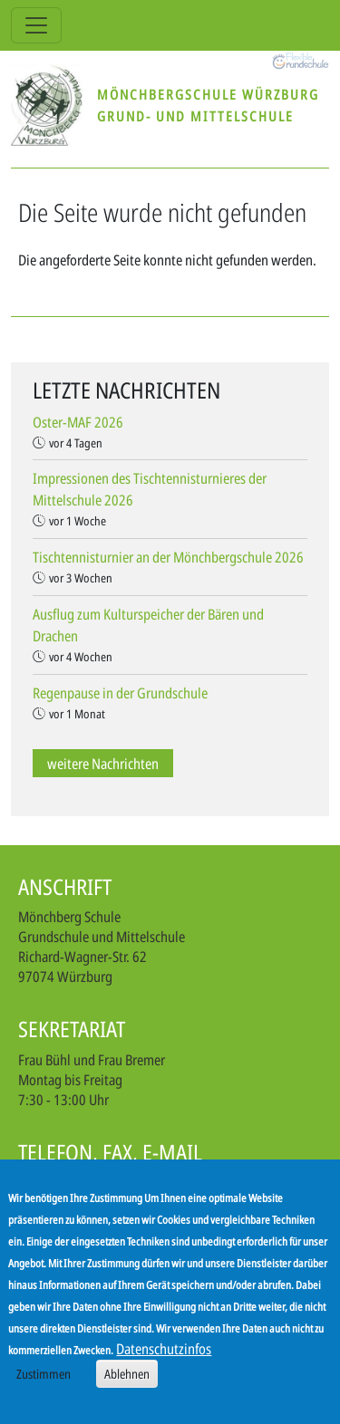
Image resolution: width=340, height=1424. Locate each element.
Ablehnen (127, 1373)
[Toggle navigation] (36, 25)
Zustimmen (43, 1373)
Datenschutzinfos (163, 1349)
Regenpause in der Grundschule (120, 693)
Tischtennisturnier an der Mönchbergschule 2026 (168, 557)
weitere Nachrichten (103, 764)
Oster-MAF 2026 (78, 422)
